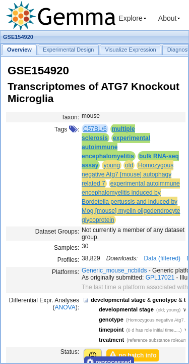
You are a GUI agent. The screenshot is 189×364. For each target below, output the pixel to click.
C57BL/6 (95, 128)
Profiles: (68, 259)
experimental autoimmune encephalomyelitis (116, 147)
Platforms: (65, 272)
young (111, 165)
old (129, 165)
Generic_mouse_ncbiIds (114, 270)
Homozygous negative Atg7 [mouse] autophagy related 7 (127, 174)
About (167, 18)
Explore (130, 18)
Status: (69, 351)
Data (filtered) (162, 258)
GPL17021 (160, 277)
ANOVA (65, 307)
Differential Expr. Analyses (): (44, 304)
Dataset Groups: (57, 231)
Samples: (66, 247)
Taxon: (70, 117)
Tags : (66, 129)
